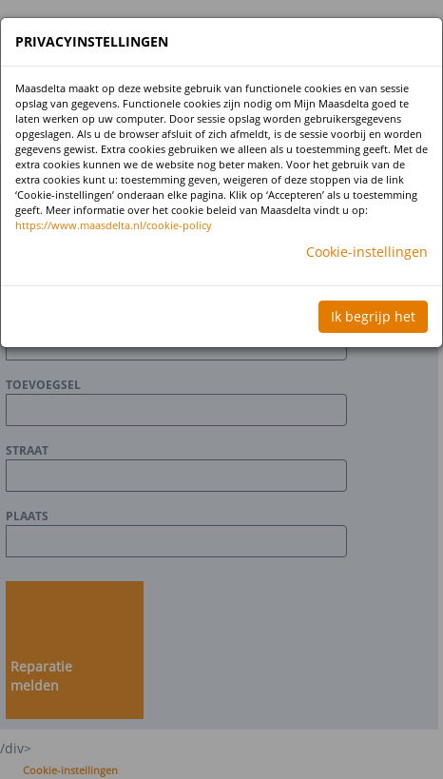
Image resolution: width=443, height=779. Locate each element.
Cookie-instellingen (367, 252)
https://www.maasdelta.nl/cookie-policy (113, 225)
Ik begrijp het (373, 316)
